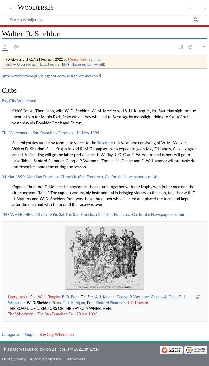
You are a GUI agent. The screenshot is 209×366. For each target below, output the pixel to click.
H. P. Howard (137, 302)
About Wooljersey (45, 359)
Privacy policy (14, 359)
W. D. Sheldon (77, 110)
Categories (11, 334)
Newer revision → (84, 64)
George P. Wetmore (132, 297)
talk (83, 59)
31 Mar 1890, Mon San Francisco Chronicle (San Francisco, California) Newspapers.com (78, 176)
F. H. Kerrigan (74, 302)
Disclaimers (75, 359)
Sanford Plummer (110, 302)
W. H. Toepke (49, 297)
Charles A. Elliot (164, 297)
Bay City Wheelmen (19, 100)
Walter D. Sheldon (28, 148)
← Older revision (25, 64)
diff (8, 64)
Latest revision (50, 64)
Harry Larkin (18, 297)
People (29, 334)
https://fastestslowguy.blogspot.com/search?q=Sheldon (50, 75)
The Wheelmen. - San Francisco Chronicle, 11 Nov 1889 (50, 132)
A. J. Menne (105, 297)
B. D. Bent (70, 297)
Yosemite (105, 142)
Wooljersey (36, 7)
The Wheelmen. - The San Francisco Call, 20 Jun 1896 (52, 314)
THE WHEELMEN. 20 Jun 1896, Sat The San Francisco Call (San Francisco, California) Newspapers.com (91, 214)
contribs (95, 59)
